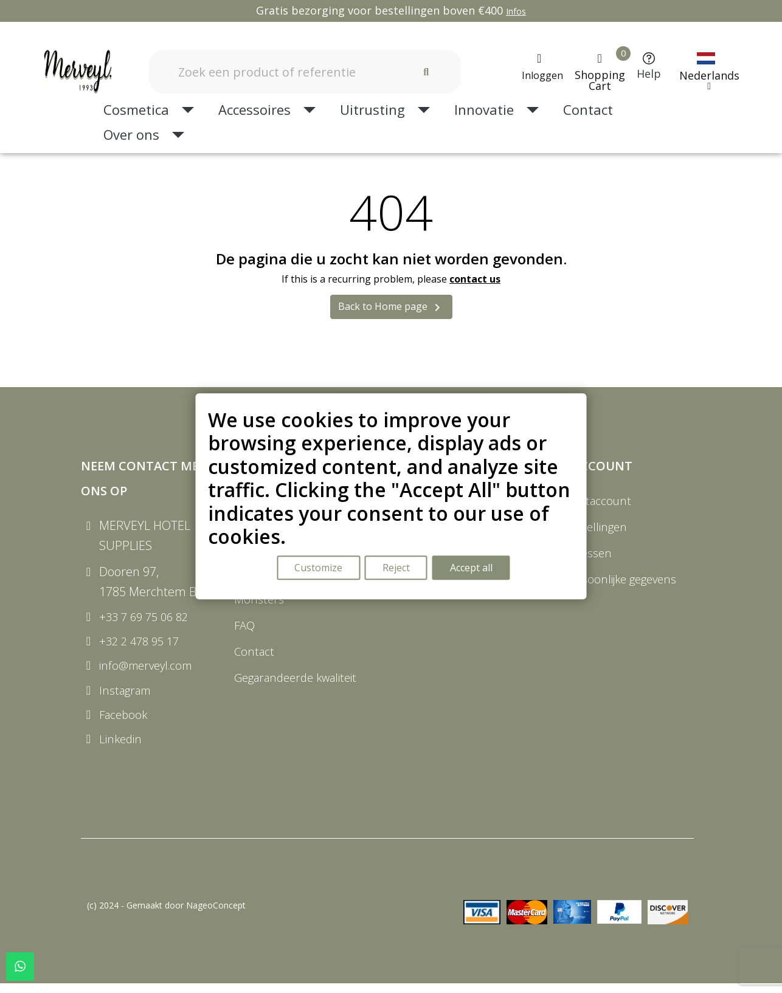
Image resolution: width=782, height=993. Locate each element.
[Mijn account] (539, 66)
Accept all (473, 569)
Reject (396, 569)
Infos (516, 11)
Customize (318, 569)
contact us (474, 279)
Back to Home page (391, 307)
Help (649, 73)
